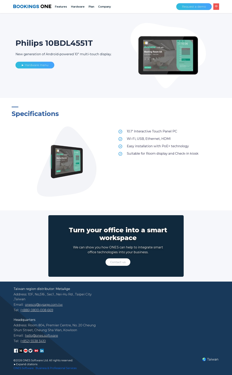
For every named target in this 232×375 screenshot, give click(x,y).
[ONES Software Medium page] (20, 350)
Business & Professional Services (56, 368)
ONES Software (24, 368)
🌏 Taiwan (210, 359)
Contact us (118, 262)
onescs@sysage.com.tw (44, 305)
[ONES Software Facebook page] (16, 350)
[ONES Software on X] (30, 350)
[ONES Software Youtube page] (25, 350)
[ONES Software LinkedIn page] (41, 350)
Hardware (78, 6)
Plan (91, 6)
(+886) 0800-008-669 (36, 310)
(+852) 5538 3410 (33, 341)
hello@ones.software (41, 335)
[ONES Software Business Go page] (36, 350)
